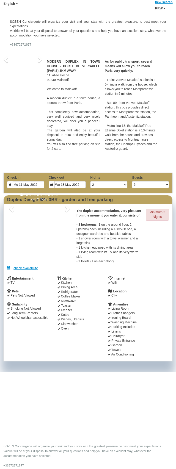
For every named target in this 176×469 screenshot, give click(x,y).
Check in (13, 177)
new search (164, 2)
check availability (22, 268)
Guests (137, 177)
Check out (56, 177)
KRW (160, 8)
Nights (95, 177)
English (10, 4)
